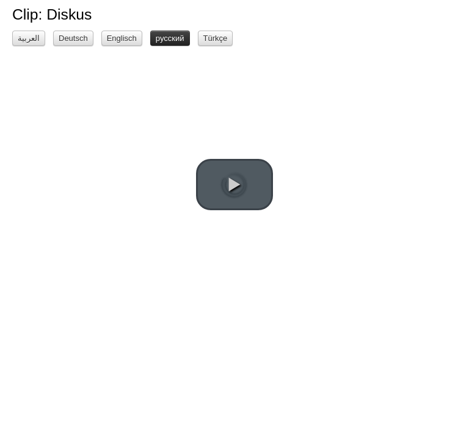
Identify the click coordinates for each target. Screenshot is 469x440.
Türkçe (215, 38)
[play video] (234, 184)
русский (170, 38)
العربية (29, 38)
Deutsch (73, 38)
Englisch (122, 38)
